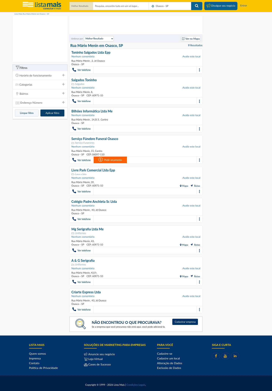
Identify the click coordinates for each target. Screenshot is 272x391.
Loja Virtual (93, 358)
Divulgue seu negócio (221, 5)
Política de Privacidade (43, 367)
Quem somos (37, 353)
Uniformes (78, 233)
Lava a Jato (79, 174)
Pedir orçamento (110, 159)
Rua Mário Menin (80, 60)
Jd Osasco (99, 60)
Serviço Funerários (82, 142)
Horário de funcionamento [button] (40, 75)
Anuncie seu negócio (101, 354)
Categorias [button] (40, 84)
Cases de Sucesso (99, 364)
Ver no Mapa (191, 38)
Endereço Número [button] (40, 103)
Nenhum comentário (82, 56)
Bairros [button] (40, 93)
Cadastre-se (164, 353)
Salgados (77, 84)
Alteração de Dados (169, 363)
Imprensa (35, 358)
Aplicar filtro (52, 112)
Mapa (184, 185)
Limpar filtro (27, 112)
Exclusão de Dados (169, 367)
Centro (104, 119)
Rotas (195, 185)
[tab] (40, 75)
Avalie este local (191, 56)
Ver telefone (81, 70)
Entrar (243, 5)
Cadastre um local (168, 358)
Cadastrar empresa (185, 321)
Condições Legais (136, 384)
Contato (34, 363)
